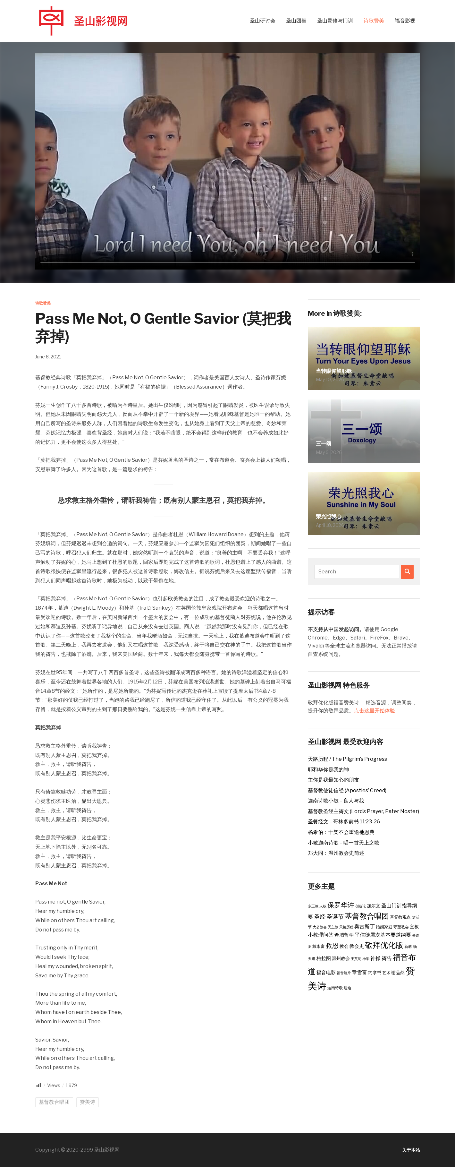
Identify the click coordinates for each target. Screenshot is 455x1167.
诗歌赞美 (374, 21)
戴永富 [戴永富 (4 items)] (318, 946)
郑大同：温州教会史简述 (336, 853)
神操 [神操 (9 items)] (375, 958)
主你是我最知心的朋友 (333, 780)
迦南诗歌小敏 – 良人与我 (336, 801)
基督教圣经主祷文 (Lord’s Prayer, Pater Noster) (363, 811)
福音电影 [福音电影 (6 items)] (326, 972)
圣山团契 (296, 21)
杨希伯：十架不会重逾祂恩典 (341, 832)
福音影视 (405, 21)
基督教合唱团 (54, 1102)
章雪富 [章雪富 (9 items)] (359, 972)
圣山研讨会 (262, 21)
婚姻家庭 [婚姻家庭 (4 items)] (384, 926)
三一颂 (326, 443)
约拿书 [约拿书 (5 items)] (375, 972)
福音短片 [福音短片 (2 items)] (344, 973)
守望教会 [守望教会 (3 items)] (401, 926)
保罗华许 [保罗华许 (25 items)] (340, 905)
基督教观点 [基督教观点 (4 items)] (400, 917)
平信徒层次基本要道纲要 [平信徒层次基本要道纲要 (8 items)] (383, 935)
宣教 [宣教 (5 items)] (414, 926)
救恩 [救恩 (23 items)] (332, 945)
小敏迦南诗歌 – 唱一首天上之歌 (343, 843)
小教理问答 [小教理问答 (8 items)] (320, 935)
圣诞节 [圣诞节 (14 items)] (335, 916)
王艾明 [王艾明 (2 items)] (356, 959)
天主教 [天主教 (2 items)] (333, 927)
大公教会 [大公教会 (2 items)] (320, 927)
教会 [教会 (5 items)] (344, 946)
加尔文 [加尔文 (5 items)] (373, 905)
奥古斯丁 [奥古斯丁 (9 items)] (364, 926)
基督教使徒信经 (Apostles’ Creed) (347, 790)
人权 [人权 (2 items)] (322, 906)
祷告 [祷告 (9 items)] (387, 958)
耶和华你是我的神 (328, 770)
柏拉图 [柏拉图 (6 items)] (323, 958)
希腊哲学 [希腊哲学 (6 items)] (344, 935)
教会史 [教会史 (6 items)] (357, 946)
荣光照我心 (333, 515)
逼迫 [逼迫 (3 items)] (347, 987)
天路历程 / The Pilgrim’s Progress (347, 759)
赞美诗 (87, 1102)
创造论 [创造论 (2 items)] (360, 906)
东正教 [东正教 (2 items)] (313, 906)
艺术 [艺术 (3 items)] (386, 972)
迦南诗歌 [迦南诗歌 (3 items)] (335, 987)
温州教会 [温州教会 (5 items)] (341, 958)
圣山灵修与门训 (335, 21)
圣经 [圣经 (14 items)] (319, 916)
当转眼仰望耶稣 (340, 370)
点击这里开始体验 (374, 711)
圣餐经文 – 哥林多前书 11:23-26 (344, 822)
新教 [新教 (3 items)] (408, 946)
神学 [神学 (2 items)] (365, 959)
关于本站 (410, 1150)
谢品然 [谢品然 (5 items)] (398, 972)
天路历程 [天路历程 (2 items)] (346, 927)
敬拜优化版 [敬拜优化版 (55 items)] (384, 945)
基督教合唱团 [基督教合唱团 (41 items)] (367, 916)
